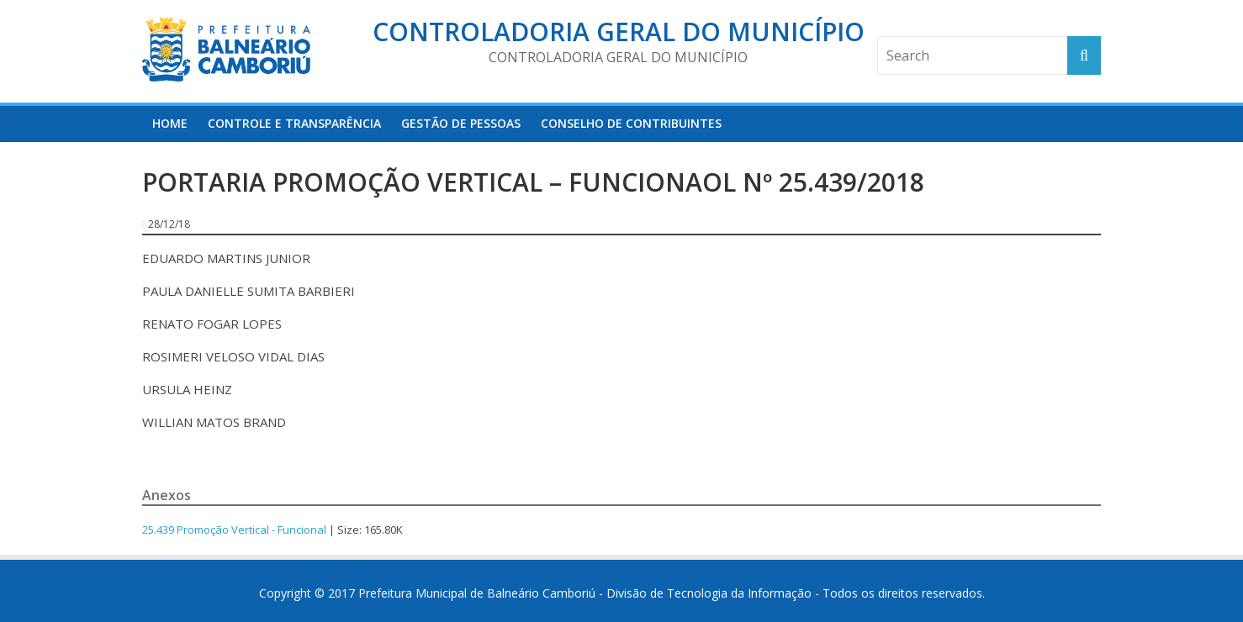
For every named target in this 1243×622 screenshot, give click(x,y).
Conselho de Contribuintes (631, 123)
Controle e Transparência (294, 123)
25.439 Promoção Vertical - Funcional (234, 529)
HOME (170, 123)
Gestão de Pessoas (461, 123)
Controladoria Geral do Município (619, 31)
